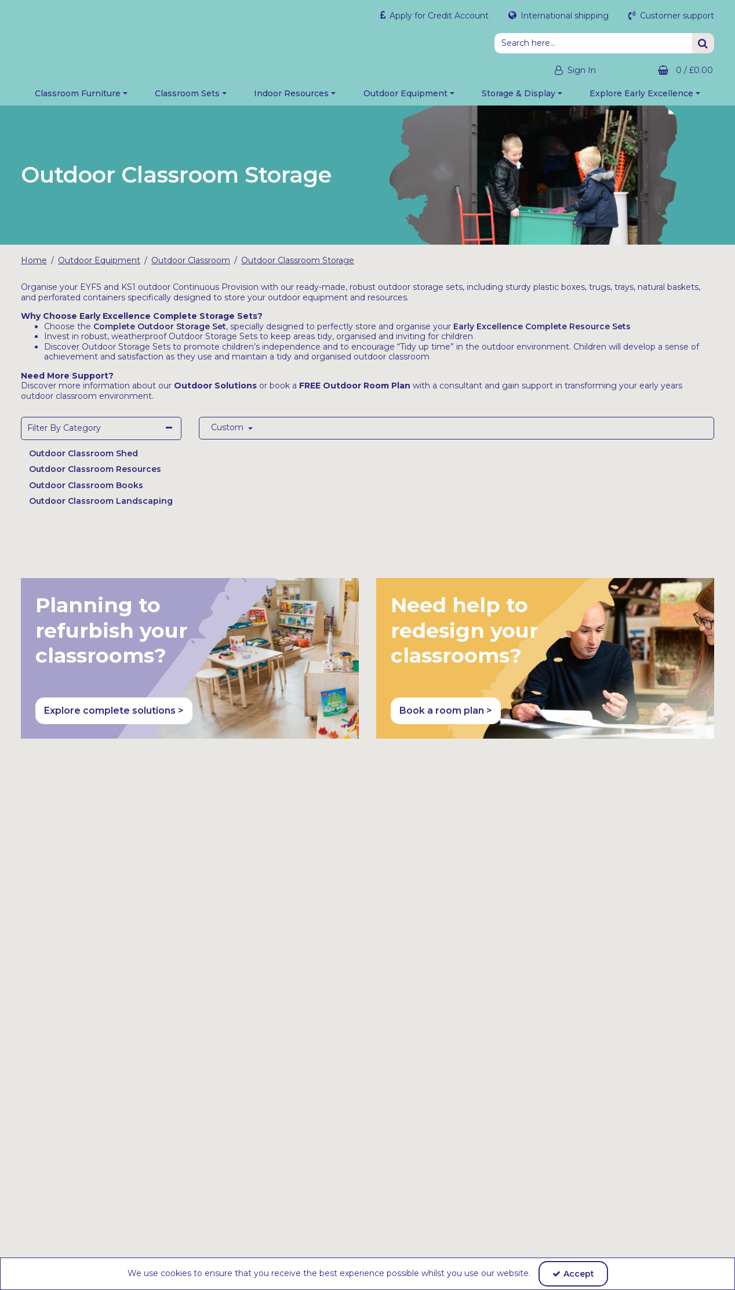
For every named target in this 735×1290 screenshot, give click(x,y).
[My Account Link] (564, 70)
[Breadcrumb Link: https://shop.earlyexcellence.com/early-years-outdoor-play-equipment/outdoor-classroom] (190, 266)
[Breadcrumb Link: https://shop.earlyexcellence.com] (34, 266)
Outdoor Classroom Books (86, 491)
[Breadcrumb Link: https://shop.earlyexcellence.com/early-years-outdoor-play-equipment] (99, 266)
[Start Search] (703, 43)
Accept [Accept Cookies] (573, 1274)
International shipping (563, 15)
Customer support (676, 15)
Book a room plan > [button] (445, 716)
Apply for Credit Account (438, 15)
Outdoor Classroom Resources (95, 475)
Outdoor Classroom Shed (83, 459)
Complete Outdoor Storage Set (159, 332)
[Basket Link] (663, 70)
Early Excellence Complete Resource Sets (542, 332)
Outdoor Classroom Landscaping (101, 507)
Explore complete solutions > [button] (114, 716)
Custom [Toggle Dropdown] (228, 434)
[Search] (593, 43)
